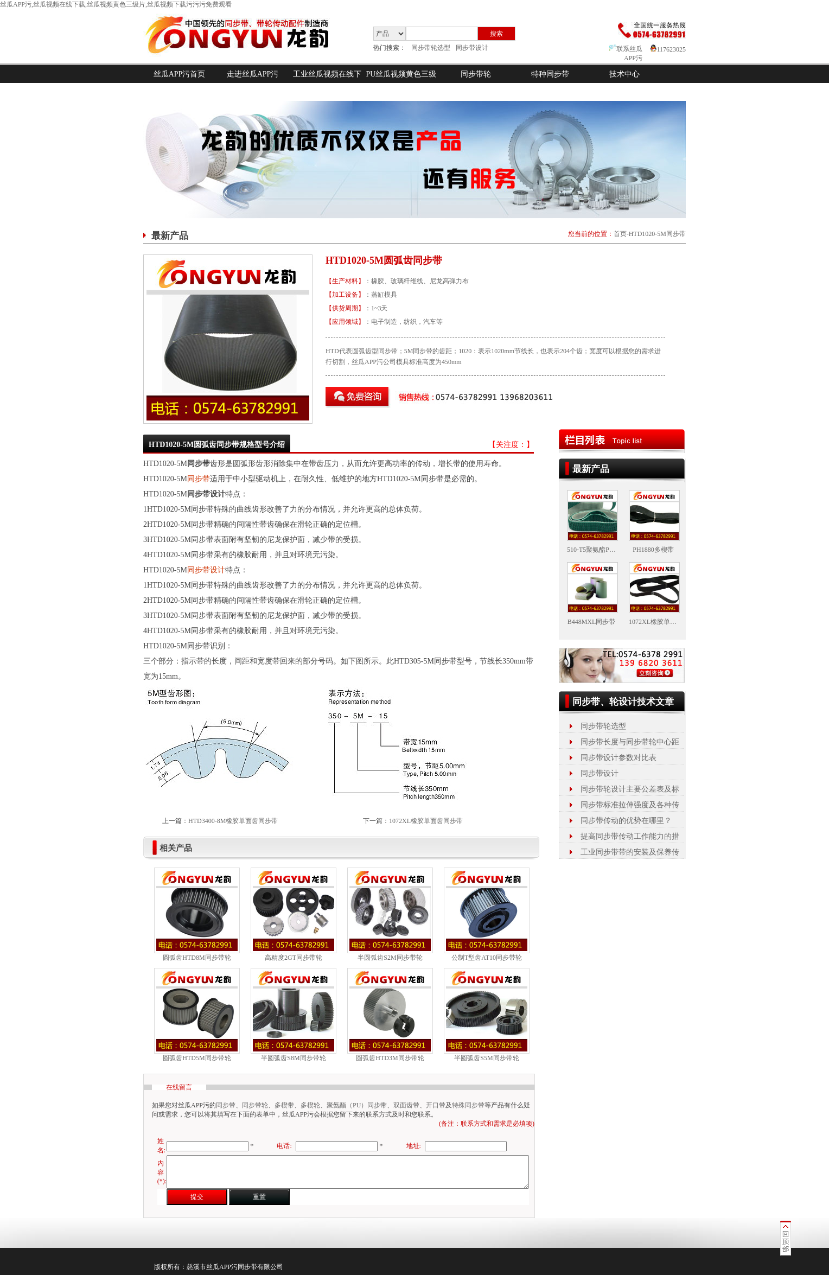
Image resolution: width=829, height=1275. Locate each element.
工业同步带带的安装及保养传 (630, 852)
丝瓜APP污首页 (180, 74)
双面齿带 (406, 1105)
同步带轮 (476, 74)
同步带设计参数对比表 (618, 758)
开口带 (435, 1105)
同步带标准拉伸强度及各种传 (630, 805)
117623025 (668, 49)
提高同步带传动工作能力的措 (630, 836)
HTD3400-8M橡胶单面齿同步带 (233, 821)
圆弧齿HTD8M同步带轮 (197, 957)
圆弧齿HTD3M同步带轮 (390, 1058)
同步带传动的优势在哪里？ (626, 821)
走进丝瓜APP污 (253, 74)
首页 (620, 234)
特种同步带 (550, 74)
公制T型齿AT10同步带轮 (486, 957)
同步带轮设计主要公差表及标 (630, 789)
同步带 (198, 479)
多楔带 (284, 1105)
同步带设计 (472, 48)
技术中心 (624, 74)
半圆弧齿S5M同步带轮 (486, 1058)
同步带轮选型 (430, 48)
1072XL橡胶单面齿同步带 (426, 821)
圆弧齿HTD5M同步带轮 (197, 1058)
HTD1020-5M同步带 (657, 234)
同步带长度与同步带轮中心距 (630, 742)
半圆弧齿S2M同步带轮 (390, 957)
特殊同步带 (468, 1105)
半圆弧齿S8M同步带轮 (293, 1058)
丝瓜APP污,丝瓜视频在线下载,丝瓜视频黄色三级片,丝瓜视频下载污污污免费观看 (116, 4)
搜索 (496, 33)
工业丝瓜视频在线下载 (327, 83)
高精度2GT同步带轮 (293, 957)
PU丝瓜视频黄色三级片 (401, 83)
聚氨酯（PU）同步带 (357, 1105)
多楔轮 (310, 1105)
